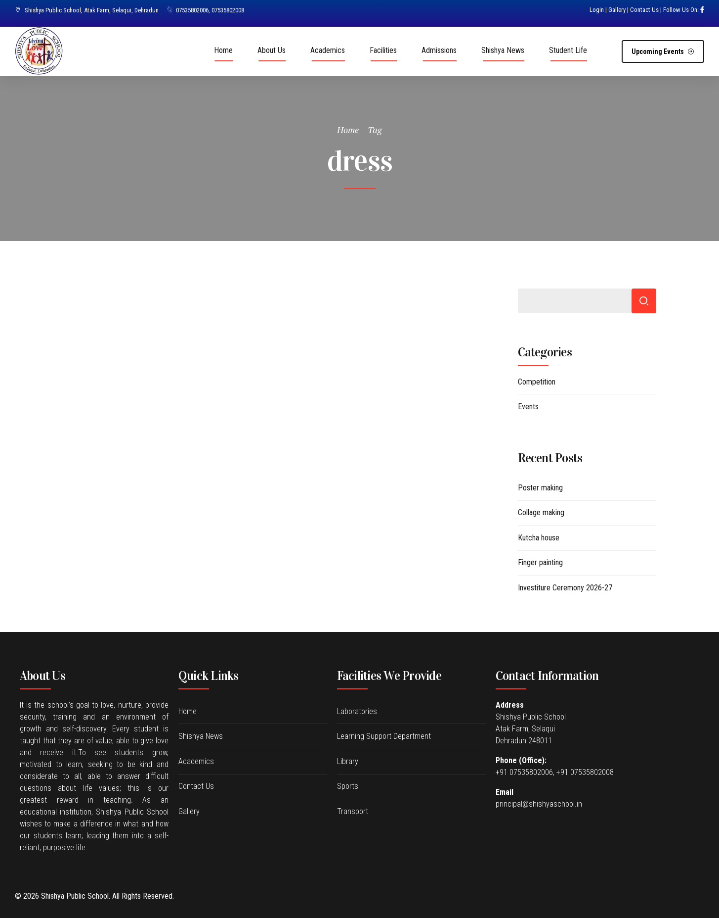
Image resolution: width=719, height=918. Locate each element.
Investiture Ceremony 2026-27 (565, 587)
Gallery (617, 9)
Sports (347, 786)
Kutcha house (538, 537)
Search (644, 301)
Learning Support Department (384, 736)
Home (223, 50)
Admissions (439, 50)
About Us (271, 50)
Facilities (383, 50)
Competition (536, 382)
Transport (352, 811)
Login (597, 9)
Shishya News (502, 50)
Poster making (540, 487)
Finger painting (540, 562)
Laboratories (357, 711)
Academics (327, 50)
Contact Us (644, 9)
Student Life (568, 50)
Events (528, 406)
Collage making (541, 512)
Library (347, 761)
